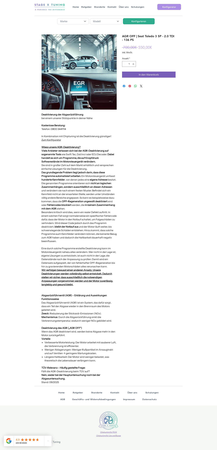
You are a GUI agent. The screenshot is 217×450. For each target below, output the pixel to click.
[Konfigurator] (169, 7)
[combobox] (73, 21)
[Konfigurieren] (139, 21)
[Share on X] (141, 86)
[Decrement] (124, 64)
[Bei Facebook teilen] (124, 86)
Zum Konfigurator (51, 139)
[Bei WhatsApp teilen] (135, 86)
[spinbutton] (129, 64)
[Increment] (133, 64)
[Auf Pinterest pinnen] (130, 86)
